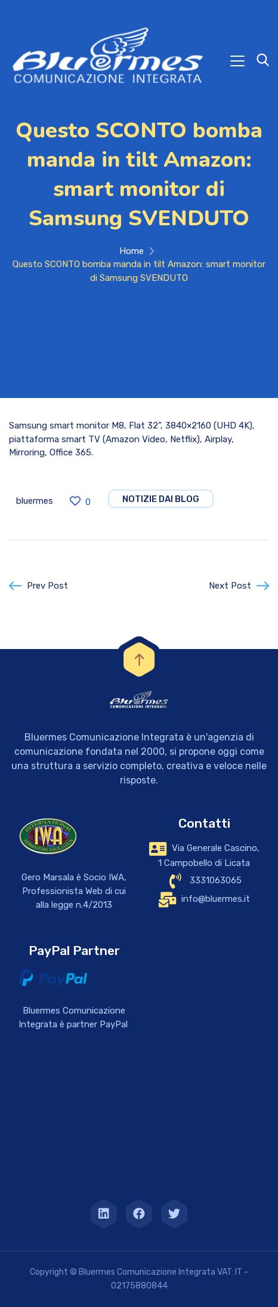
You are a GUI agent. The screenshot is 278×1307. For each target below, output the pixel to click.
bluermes (34, 500)
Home (131, 251)
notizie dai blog (160, 499)
